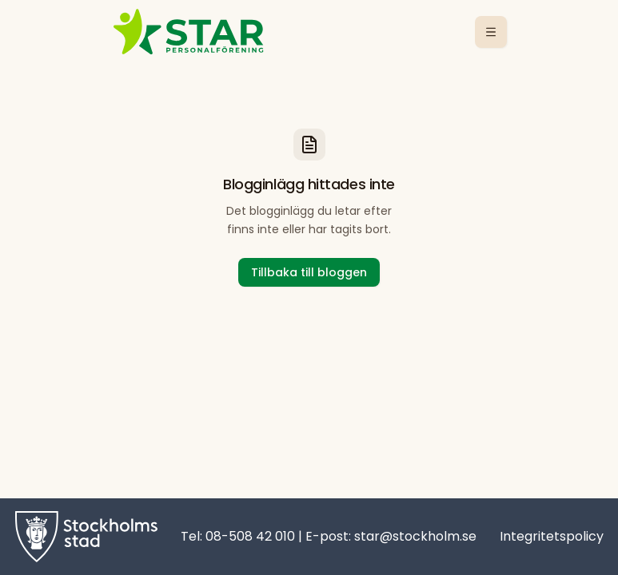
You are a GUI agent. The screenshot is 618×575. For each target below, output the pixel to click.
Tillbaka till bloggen (309, 272)
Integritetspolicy (552, 536)
